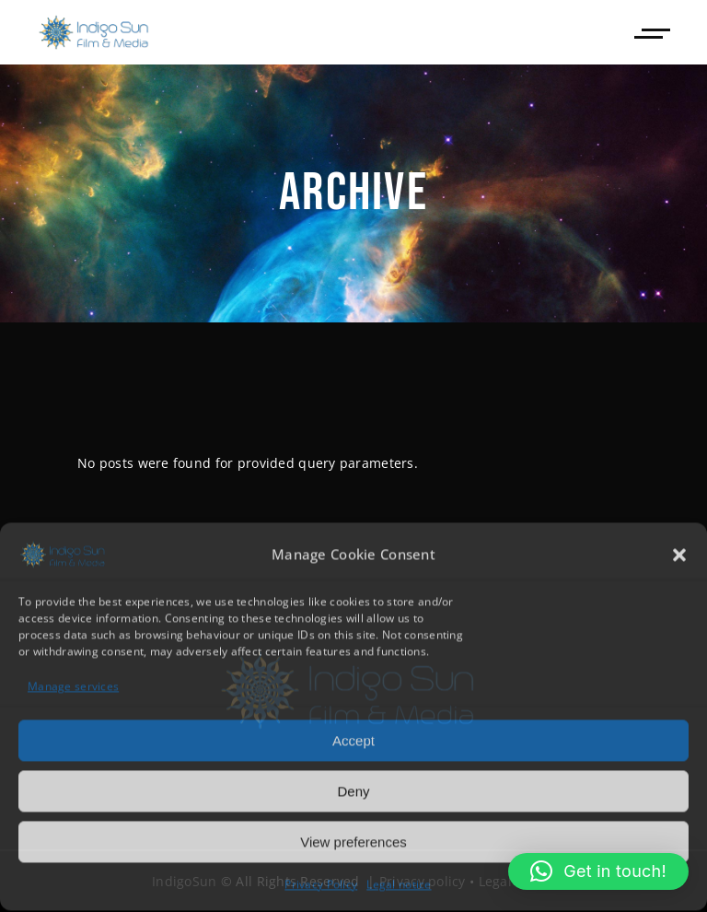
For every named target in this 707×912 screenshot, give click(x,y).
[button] (679, 553)
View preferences (353, 840)
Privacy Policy (320, 884)
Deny (353, 790)
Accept (353, 739)
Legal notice (398, 884)
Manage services (73, 686)
